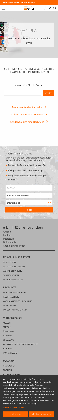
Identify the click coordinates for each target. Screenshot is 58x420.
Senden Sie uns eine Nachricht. (27, 121)
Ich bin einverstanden (41, 414)
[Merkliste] (45, 8)
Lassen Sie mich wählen (14, 407)
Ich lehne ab (15, 414)
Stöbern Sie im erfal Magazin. (27, 114)
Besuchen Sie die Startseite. (27, 107)
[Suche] (54, 8)
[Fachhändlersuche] (50, 8)
